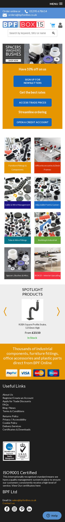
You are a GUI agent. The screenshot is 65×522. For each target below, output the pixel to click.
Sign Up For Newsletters (32, 81)
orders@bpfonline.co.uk (20, 14)
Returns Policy (10, 416)
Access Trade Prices (32, 102)
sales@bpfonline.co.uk (24, 500)
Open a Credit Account (33, 122)
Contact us (9, 503)
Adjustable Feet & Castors (47, 204)
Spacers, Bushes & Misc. (17, 275)
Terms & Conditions (13, 411)
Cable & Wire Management (17, 204)
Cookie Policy (10, 422)
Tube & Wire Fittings (17, 240)
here (38, 485)
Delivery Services (12, 426)
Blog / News (9, 407)
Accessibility (19, 419)
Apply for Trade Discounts (17, 401)
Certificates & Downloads (17, 429)
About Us (8, 394)
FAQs (6, 404)
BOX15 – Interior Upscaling (47, 275)
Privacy (6, 419)
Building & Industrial (47, 240)
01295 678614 (36, 11)
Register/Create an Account (18, 397)
